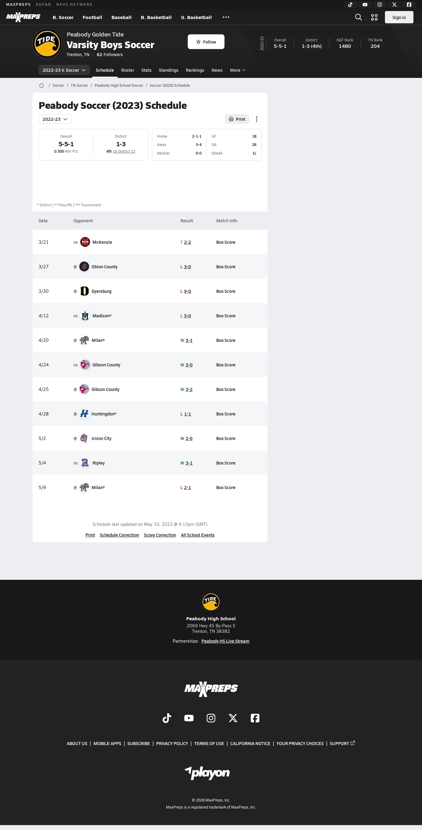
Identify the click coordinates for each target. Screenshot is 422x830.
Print (90, 534)
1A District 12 (124, 151)
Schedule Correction (119, 534)
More (237, 70)
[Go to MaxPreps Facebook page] (255, 718)
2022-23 (55, 119)
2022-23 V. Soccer (64, 70)
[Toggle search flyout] (359, 17)
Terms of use (209, 743)
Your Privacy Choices (300, 743)
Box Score (225, 242)
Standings (169, 70)
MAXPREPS (18, 4)
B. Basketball (156, 17)
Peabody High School (211, 607)
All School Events (198, 534)
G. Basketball (196, 17)
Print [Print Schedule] (237, 119)
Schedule (105, 70)
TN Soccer (79, 85)
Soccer (58, 85)
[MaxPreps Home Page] (41, 85)
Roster (127, 70)
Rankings (195, 70)
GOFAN (43, 4)
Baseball (121, 17)
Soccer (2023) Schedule (170, 85)
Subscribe (138, 743)
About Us (77, 743)
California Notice (250, 743)
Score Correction (160, 534)
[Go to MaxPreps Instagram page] (211, 718)
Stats (146, 70)
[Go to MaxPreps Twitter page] (233, 718)
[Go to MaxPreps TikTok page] (167, 718)
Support (343, 743)
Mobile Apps (107, 743)
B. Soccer (63, 17)
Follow (206, 42)
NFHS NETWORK (74, 4)
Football (92, 17)
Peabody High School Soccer (119, 85)
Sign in (399, 17)
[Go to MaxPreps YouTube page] (189, 718)
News (217, 70)
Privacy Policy (172, 743)
